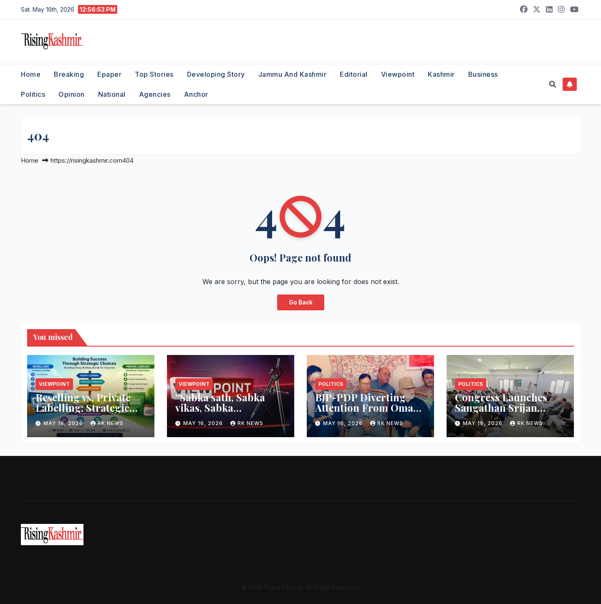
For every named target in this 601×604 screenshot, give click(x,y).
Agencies (155, 94)
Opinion (71, 94)
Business (483, 74)
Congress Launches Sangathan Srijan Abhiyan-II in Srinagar (509, 407)
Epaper (109, 74)
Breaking (69, 74)
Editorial (354, 74)
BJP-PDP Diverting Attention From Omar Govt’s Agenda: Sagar (366, 407)
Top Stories (154, 74)
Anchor (196, 94)
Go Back (300, 302)
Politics (33, 94)
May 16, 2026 (64, 423)
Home (30, 74)
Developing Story (216, 74)
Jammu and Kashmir (292, 74)
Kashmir (441, 74)
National (112, 94)
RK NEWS (107, 423)
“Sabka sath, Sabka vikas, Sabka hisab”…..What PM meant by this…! (220, 412)
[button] (552, 84)
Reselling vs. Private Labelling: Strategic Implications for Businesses (83, 412)
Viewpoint (398, 74)
